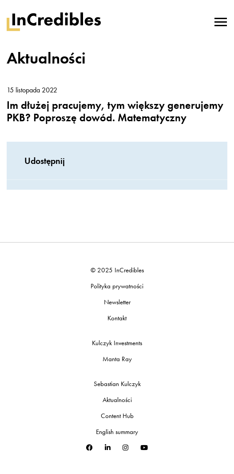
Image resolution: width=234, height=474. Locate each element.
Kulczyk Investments (117, 343)
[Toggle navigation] (220, 21)
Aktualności (117, 400)
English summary (117, 432)
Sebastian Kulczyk (117, 384)
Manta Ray (117, 359)
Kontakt (117, 318)
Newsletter (117, 302)
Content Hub (117, 416)
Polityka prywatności (117, 286)
